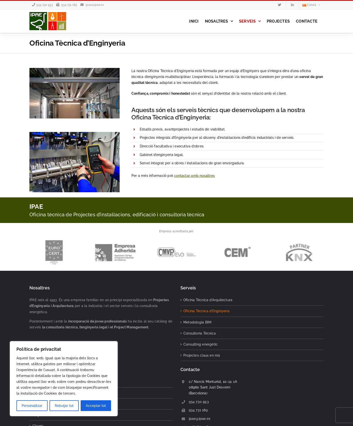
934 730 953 (44, 5)
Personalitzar (32, 406)
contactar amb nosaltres (194, 176)
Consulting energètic (200, 344)
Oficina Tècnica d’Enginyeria (206, 311)
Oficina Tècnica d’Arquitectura (207, 300)
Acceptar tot (96, 406)
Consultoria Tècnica (199, 333)
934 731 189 (69, 5)
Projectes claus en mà (201, 355)
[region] (64, 378)
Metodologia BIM (197, 322)
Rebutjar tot (64, 406)
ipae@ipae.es (95, 5)
